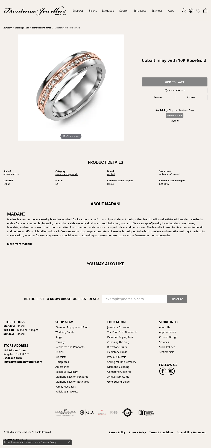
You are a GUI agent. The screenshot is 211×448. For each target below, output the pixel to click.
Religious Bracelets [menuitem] (66, 391)
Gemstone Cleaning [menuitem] (119, 371)
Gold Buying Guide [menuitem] (118, 381)
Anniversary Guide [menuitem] (118, 376)
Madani (111, 174)
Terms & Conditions (161, 432)
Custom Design (168, 337)
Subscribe (177, 299)
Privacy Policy (137, 432)
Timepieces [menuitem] (62, 361)
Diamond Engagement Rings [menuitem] (72, 327)
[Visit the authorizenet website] (127, 412)
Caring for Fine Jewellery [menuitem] (121, 361)
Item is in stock (174, 115)
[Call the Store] (13, 358)
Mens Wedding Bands (41, 28)
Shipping (158, 97)
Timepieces (140, 10)
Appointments (167, 332)
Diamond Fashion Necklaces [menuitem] (72, 381)
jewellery (8, 28)
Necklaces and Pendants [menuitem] (69, 347)
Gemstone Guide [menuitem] (117, 352)
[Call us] (23, 361)
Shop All (77, 10)
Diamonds (108, 10)
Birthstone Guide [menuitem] (117, 347)
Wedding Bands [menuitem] (64, 332)
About (172, 10)
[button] (184, 10)
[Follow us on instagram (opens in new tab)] (171, 371)
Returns (191, 97)
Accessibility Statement (191, 432)
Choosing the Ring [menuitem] (118, 342)
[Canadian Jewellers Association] (146, 412)
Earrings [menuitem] (60, 342)
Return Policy (117, 432)
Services (157, 10)
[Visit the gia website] (87, 412)
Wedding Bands (22, 28)
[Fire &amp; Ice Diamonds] (101, 412)
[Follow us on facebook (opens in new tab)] (162, 371)
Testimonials (166, 352)
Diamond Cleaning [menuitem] (118, 366)
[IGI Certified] (114, 412)
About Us (164, 327)
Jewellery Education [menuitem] (118, 327)
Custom (123, 10)
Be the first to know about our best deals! (61, 299)
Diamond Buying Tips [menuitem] (120, 337)
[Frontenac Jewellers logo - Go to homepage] (35, 10)
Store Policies (167, 347)
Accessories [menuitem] (62, 366)
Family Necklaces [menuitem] (65, 386)
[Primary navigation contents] (124, 10)
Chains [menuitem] (59, 352)
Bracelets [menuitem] (60, 357)
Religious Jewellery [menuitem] (66, 371)
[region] (71, 87)
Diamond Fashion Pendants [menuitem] (71, 376)
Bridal (93, 10)
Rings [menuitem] (58, 337)
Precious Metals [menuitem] (116, 357)
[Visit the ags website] (65, 412)
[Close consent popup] (69, 442)
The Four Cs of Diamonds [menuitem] (122, 332)
